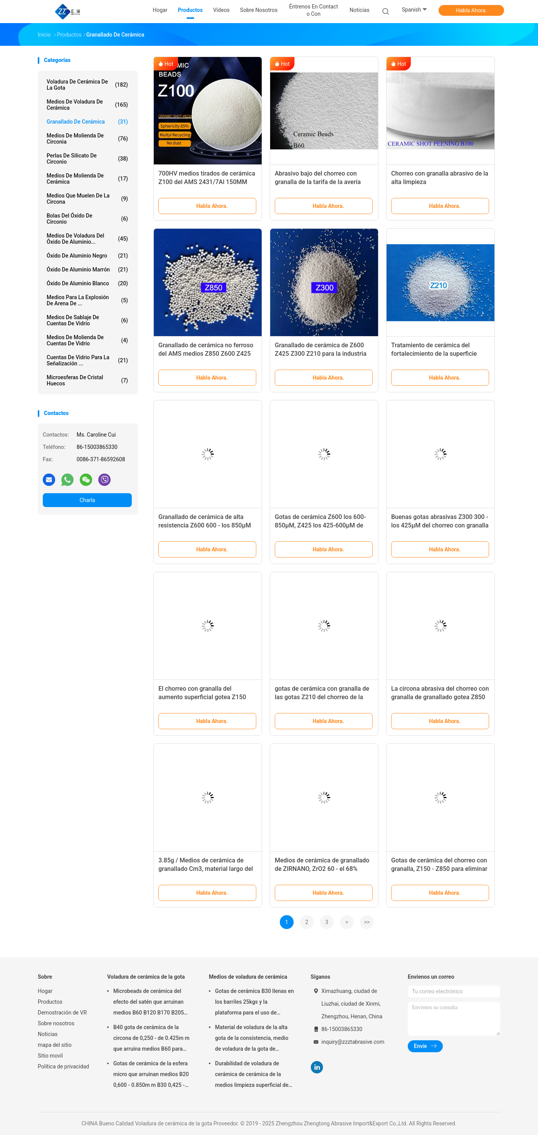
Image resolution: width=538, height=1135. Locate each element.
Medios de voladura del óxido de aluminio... (87, 239)
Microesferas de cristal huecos (87, 380)
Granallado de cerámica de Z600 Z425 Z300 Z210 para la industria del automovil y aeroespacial (321, 354)
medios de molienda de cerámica (87, 178)
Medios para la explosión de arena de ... (87, 300)
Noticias (48, 1034)
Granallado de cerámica (87, 122)
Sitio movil (50, 1056)
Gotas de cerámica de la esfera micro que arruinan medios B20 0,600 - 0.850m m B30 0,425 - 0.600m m (151, 1075)
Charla (87, 500)
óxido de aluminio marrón (87, 269)
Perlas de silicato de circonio (87, 158)
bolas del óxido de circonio (87, 219)
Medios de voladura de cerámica (87, 105)
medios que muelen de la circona (87, 199)
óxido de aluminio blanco (87, 283)
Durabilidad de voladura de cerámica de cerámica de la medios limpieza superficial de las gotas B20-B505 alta (251, 1075)
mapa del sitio (55, 1045)
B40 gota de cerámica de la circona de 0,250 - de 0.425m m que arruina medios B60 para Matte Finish (151, 1039)
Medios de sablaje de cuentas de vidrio (87, 320)
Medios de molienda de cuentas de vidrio (87, 340)
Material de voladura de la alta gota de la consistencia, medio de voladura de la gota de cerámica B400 (251, 1039)
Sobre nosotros (56, 1023)
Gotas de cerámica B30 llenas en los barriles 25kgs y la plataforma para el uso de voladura (254, 1003)
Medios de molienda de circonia (87, 138)
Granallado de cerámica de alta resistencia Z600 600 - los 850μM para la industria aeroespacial (204, 525)
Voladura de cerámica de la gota (87, 85)
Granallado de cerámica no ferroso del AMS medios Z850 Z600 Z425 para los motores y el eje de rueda (205, 354)
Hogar (45, 991)
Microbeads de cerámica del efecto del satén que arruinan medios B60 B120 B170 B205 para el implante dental (148, 1003)
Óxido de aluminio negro (87, 255)
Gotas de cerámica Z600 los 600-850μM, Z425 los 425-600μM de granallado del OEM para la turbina (322, 525)
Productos (50, 1002)
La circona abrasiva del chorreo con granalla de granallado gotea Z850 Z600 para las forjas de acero (440, 697)
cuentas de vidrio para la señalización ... (87, 360)
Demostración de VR (62, 1012)
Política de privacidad (63, 1066)
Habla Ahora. (471, 10)
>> (367, 922)
